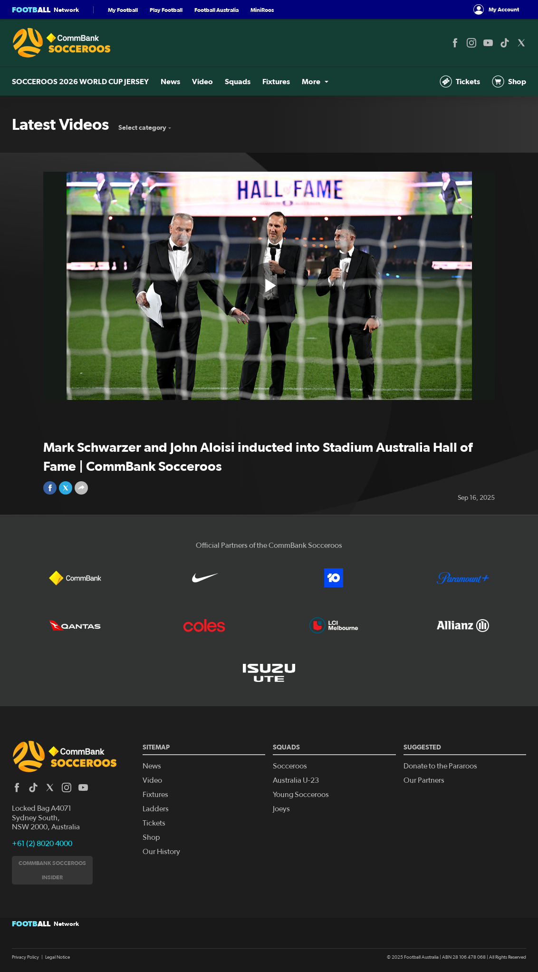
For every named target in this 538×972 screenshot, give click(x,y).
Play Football (166, 10)
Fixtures (276, 81)
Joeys (281, 809)
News (170, 81)
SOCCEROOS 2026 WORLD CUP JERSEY (80, 81)
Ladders (156, 809)
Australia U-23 (296, 780)
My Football (123, 10)
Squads (237, 81)
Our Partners (424, 780)
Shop (509, 81)
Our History (161, 851)
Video (202, 81)
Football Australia (216, 10)
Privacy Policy (25, 957)
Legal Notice (57, 957)
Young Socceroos (301, 794)
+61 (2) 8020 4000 (42, 843)
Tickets (460, 81)
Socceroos (290, 766)
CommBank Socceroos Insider (52, 870)
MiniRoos (262, 10)
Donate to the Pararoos (440, 766)
